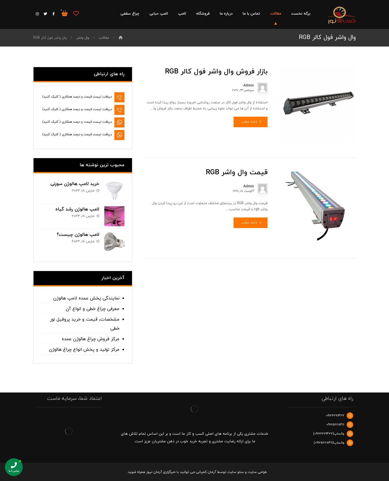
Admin (248, 85)
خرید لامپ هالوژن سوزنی (74, 184)
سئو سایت (235, 472)
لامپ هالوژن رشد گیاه (77, 209)
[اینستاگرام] (37, 13)
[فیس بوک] (53, 13)
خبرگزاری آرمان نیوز (161, 472)
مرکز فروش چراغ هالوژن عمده (90, 339)
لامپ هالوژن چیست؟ (78, 235)
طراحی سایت (257, 472)
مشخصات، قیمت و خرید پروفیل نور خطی (84, 324)
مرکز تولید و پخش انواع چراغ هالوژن (84, 349)
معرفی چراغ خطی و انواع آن (92, 309)
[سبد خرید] (64, 13)
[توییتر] (45, 13)
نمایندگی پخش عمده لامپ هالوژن (86, 298)
